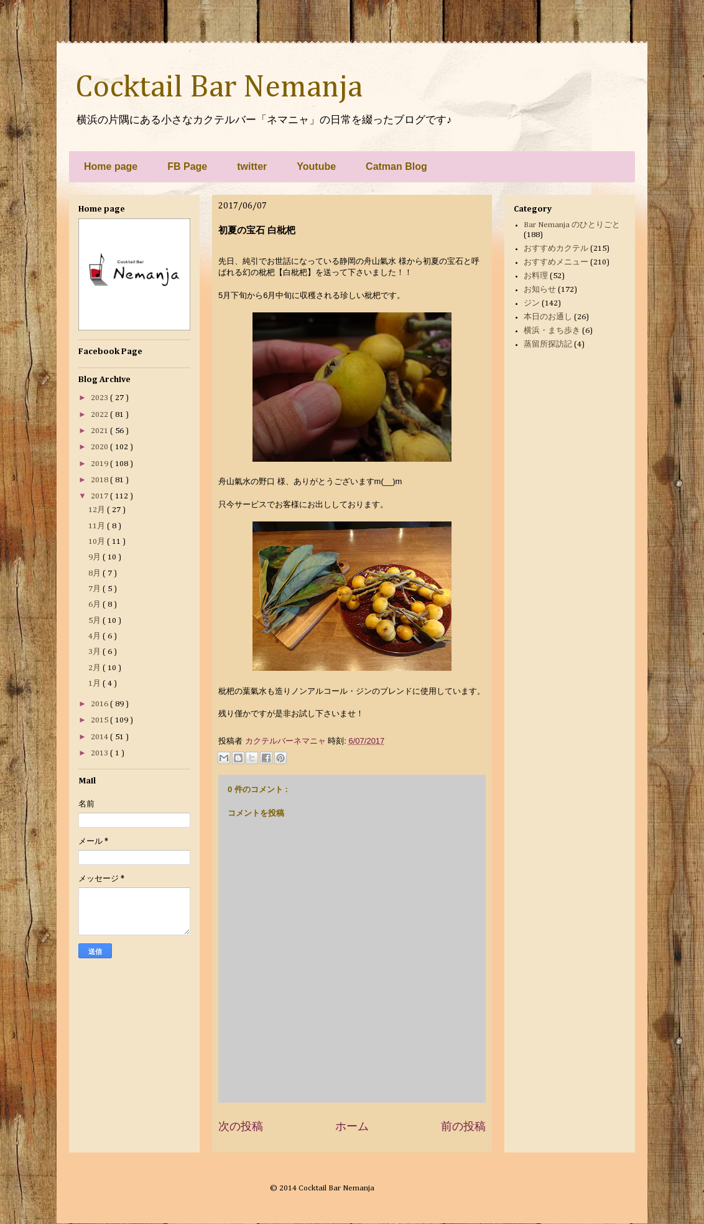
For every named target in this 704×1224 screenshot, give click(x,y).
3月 (95, 652)
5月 (95, 621)
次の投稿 (240, 1126)
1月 (95, 684)
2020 (100, 447)
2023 (100, 398)
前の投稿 (463, 1126)
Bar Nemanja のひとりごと (572, 225)
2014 (100, 737)
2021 (100, 431)
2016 (100, 704)
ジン (532, 303)
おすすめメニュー (556, 262)
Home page (110, 166)
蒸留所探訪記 (548, 344)
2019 (100, 464)
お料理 (536, 276)
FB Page (187, 166)
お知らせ (540, 290)
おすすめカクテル (556, 249)
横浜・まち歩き (552, 331)
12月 (97, 510)
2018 (100, 480)
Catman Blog (396, 166)
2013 (100, 753)
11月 (97, 526)
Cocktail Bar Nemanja (219, 87)
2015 (100, 720)
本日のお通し (548, 317)
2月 (95, 668)
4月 (95, 636)
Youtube (316, 166)
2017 (100, 496)
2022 (100, 415)
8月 (95, 573)
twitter (252, 166)
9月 (95, 557)
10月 (97, 542)
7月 (95, 589)
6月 (95, 604)
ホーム (352, 1126)
